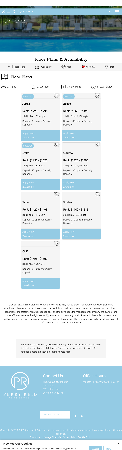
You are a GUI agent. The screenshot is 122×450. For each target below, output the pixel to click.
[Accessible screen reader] (3, 3)
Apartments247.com (35, 430)
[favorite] (56, 95)
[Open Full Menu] (113, 3)
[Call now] (26, 3)
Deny (108, 440)
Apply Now (28, 133)
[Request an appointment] (14, 3)
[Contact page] (8, 3)
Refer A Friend (55, 414)
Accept (95, 440)
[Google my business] (82, 417)
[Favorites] (88, 67)
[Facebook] (75, 417)
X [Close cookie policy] (118, 435)
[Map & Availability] (66, 67)
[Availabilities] (43, 67)
